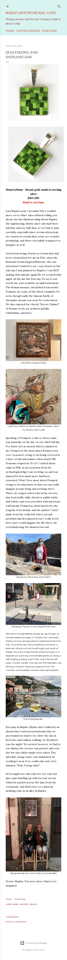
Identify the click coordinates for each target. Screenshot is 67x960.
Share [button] (9, 899)
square (33, 904)
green (16, 904)
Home (10, 30)
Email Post (20, 899)
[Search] (59, 5)
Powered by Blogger (33, 943)
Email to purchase (33, 202)
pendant (24, 904)
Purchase (49, 30)
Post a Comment (16, 921)
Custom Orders (28, 30)
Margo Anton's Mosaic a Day (31, 13)
